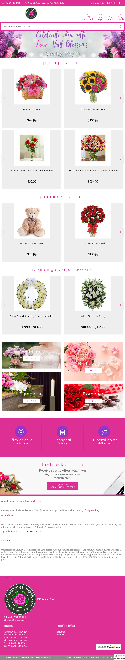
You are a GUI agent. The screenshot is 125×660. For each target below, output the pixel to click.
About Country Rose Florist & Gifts (21, 501)
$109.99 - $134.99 (93, 327)
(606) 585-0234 (13, 3)
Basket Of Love (32, 109)
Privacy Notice (80, 657)
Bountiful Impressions (93, 109)
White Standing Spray (93, 316)
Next (121, 98)
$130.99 (93, 254)
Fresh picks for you (62, 470)
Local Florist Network (99, 657)
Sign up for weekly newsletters (62, 486)
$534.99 (93, 181)
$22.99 (32, 254)
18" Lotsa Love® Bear (32, 243)
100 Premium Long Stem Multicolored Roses (93, 170)
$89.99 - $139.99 (31, 327)
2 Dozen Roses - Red (93, 243)
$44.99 (32, 120)
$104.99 (93, 120)
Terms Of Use (65, 657)
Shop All (71, 63)
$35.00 (31, 181)
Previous (3, 98)
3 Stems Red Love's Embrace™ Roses (32, 170)
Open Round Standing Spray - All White (32, 316)
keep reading (92, 510)
